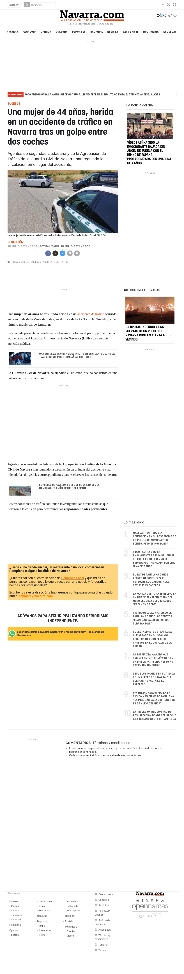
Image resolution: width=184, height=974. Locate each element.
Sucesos (15, 910)
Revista (112, 31)
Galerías (71, 931)
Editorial (15, 934)
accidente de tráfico (55, 262)
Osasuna (62, 31)
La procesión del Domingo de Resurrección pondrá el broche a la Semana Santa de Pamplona (154, 715)
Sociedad (16, 919)
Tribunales (16, 915)
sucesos (36, 262)
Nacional (96, 31)
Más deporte (73, 910)
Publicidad (104, 905)
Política (15, 906)
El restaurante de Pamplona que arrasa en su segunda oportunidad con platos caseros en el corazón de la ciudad (152, 639)
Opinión (46, 31)
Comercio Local (72, 578)
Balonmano (72, 901)
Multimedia (151, 31)
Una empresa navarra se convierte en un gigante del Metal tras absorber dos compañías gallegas (77, 356)
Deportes (79, 31)
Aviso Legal (104, 929)
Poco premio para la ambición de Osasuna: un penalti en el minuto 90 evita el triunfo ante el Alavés (92, 94)
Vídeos (70, 935)
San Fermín (130, 31)
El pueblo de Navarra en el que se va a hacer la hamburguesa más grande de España (69, 486)
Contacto (103, 899)
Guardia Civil (21, 262)
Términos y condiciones (111, 743)
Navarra (12, 31)
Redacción (15, 242)
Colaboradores (46, 901)
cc (162, 900)
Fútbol (42, 925)
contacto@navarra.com (36, 596)
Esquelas (170, 31)
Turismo (102, 944)
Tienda (102, 950)
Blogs (42, 906)
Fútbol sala (72, 906)
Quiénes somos (107, 894)
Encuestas (44, 910)
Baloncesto (44, 930)
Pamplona (29, 31)
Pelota (42, 934)
